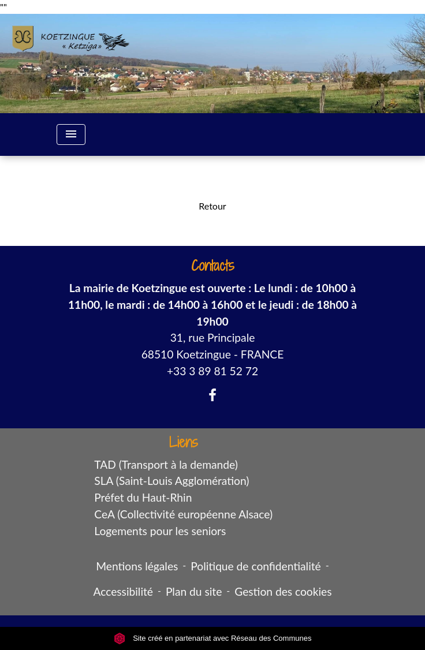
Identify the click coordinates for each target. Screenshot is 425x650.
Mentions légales (137, 566)
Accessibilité (123, 591)
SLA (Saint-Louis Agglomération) (171, 480)
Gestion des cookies (282, 591)
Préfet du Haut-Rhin (143, 497)
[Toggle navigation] (71, 134)
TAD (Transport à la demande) (166, 464)
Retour (212, 205)
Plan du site (194, 591)
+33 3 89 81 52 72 (212, 371)
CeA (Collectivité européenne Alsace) (183, 514)
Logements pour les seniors (160, 530)
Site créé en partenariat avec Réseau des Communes (213, 638)
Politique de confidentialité (255, 566)
